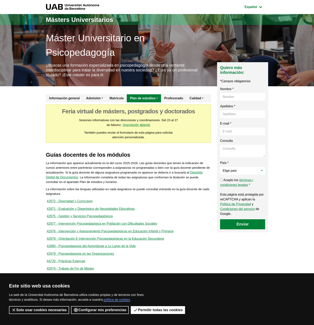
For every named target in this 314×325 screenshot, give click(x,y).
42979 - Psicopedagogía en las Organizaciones (80, 260)
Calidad (195, 99)
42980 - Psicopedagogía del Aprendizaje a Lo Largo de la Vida (91, 252)
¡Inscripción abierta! (139, 126)
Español (256, 6)
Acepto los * (236, 184)
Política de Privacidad (235, 205)
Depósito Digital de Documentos (85, 180)
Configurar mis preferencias (99, 310)
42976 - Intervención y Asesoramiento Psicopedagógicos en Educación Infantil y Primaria (110, 236)
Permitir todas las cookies (158, 310)
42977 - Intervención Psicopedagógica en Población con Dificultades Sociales (102, 229)
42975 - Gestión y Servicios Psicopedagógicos (80, 221)
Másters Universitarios (84, 19)
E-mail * (225, 125)
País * (224, 164)
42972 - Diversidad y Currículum (70, 205)
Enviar (243, 225)
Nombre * (227, 90)
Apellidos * (227, 107)
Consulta (226, 142)
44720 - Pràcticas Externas (66, 268)
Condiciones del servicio (237, 210)
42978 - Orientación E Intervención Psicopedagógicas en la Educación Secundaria (105, 244)
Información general (64, 99)
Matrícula (117, 99)
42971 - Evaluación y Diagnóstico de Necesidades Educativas (91, 213)
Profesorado (173, 99)
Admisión (93, 99)
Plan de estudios (142, 99)
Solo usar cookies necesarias (39, 310)
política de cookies (117, 299)
